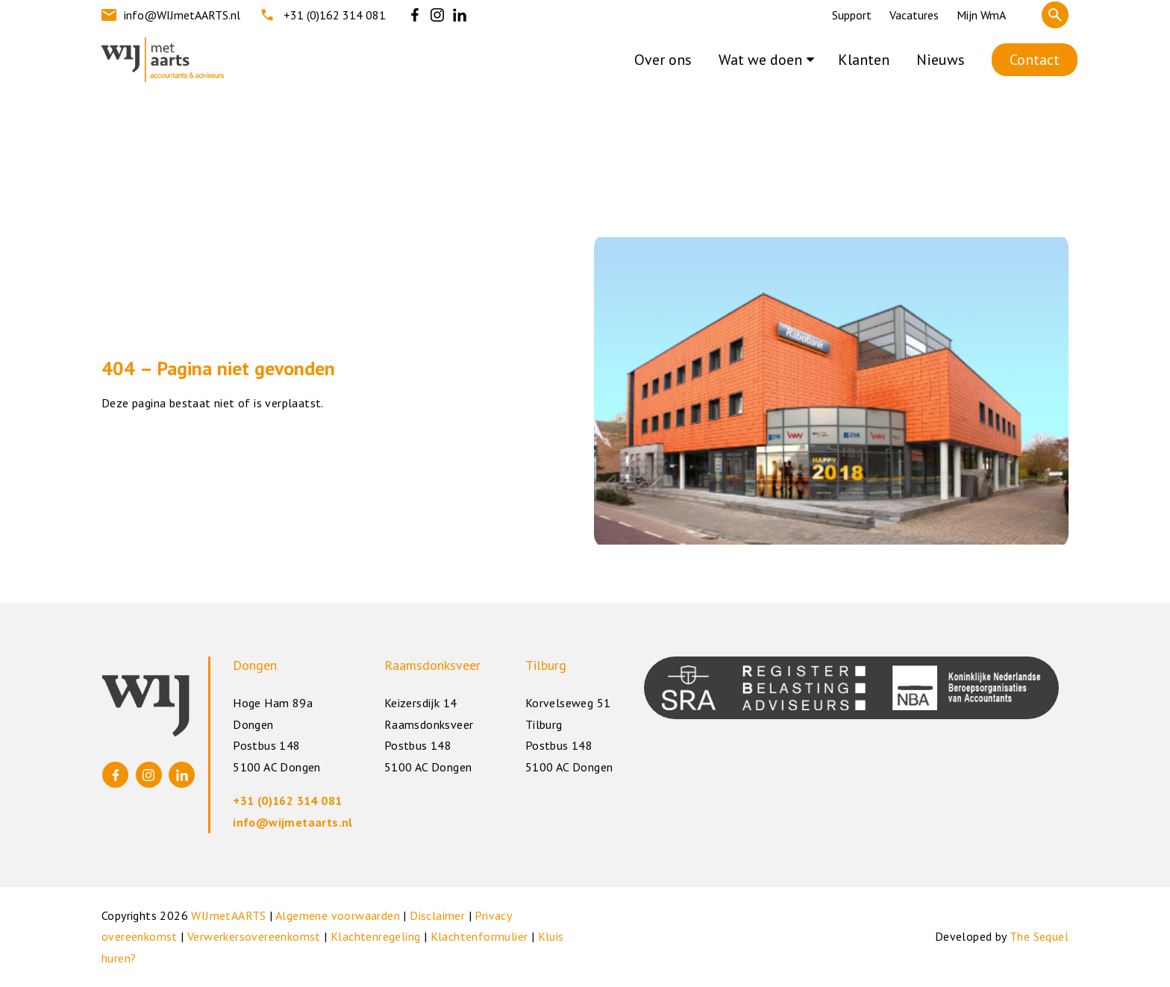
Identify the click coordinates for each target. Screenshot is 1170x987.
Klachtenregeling (375, 936)
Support (852, 14)
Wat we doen (760, 59)
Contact (1035, 59)
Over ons (663, 59)
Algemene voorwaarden (337, 915)
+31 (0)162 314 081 (322, 14)
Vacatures (914, 14)
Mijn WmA (981, 14)
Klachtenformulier (479, 936)
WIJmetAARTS (228, 915)
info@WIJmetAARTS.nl (170, 14)
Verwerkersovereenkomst (254, 936)
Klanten (863, 59)
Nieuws (940, 59)
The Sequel (1039, 936)
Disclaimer (437, 915)
